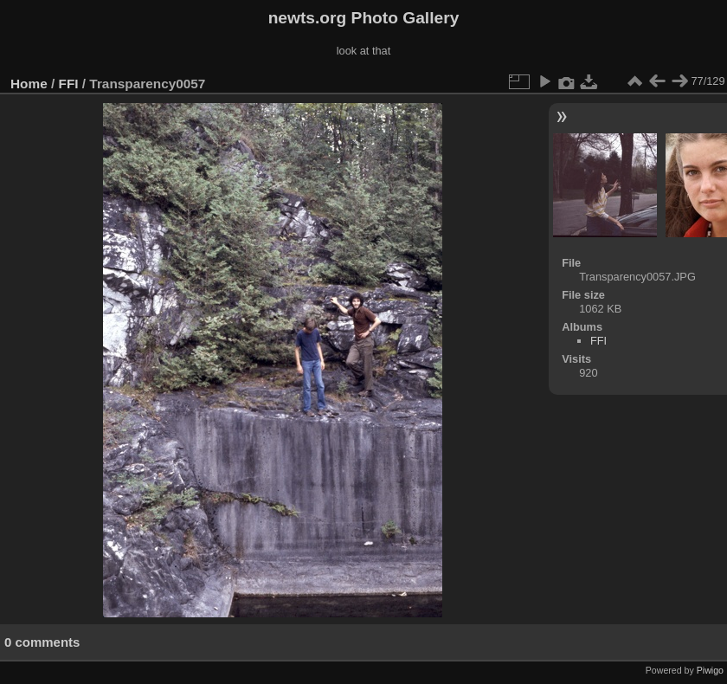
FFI (69, 83)
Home (29, 83)
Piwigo (710, 670)
